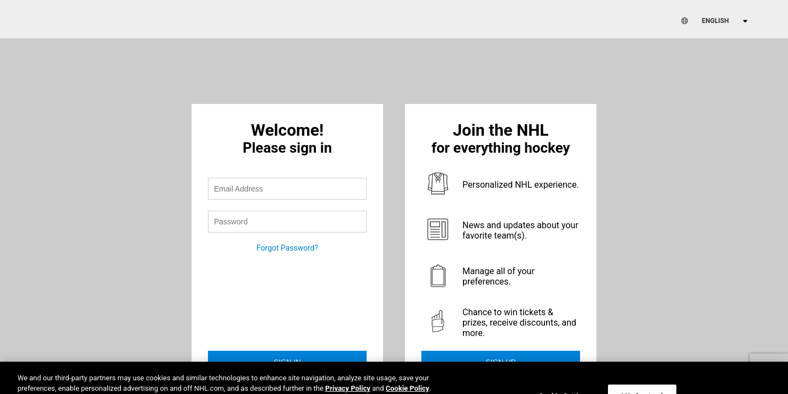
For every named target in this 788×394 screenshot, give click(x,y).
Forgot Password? (287, 248)
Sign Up (501, 362)
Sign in (287, 362)
